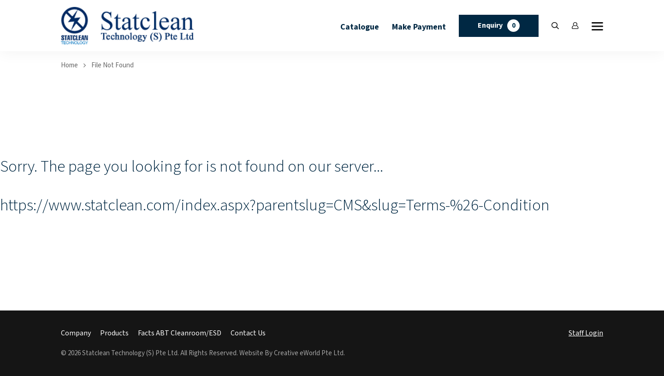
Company (76, 333)
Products (114, 333)
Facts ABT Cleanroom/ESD (179, 333)
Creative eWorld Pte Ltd (309, 353)
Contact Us (248, 333)
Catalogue (359, 27)
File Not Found (112, 65)
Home (69, 65)
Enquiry (499, 25)
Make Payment (419, 27)
